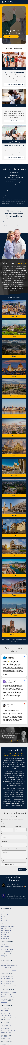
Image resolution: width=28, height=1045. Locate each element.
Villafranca (14, 635)
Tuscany (3, 1000)
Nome (3, 826)
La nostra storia (6, 930)
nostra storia (15, 639)
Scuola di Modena (6, 1041)
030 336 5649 (5, 963)
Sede (2, 861)
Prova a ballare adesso (11, 37)
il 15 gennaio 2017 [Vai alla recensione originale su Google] (10, 706)
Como (14, 356)
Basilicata (15, 1017)
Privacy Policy (5, 936)
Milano (14, 456)
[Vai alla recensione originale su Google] (24, 657)
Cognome (18, 826)
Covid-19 (3, 934)
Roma (14, 555)
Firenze (14, 376)
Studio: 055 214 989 (7, 976)
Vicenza (14, 615)
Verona (14, 595)
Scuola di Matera (6, 1005)
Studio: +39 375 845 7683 (8, 992)
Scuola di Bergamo (7, 941)
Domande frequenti (7, 921)
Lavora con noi (5, 932)
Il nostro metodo (6, 928)
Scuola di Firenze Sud (7, 989)
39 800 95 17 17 (5, 944)
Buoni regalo (5, 919)
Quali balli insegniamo (8, 926)
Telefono (4, 841)
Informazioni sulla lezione (14, 84)
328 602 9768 (5, 1008)
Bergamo (14, 316)
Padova (14, 515)
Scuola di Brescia (6, 960)
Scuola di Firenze (6, 973)
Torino (14, 575)
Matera (14, 436)
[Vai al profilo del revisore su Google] (4, 657)
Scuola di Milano (6, 1023)
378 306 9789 (5, 947)
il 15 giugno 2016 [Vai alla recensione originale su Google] (9, 682)
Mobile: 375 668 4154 (7, 979)
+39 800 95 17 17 (6, 1025)
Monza (14, 495)
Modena (14, 476)
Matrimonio (14, 142)
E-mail (3, 834)
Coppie (14, 105)
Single (14, 69)
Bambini (3, 917)
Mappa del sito (5, 938)
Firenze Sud (14, 396)
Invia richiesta (22, 869)
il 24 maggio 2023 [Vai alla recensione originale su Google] (10, 658)
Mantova (14, 416)
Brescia (14, 336)
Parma (14, 535)
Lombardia (4, 955)
